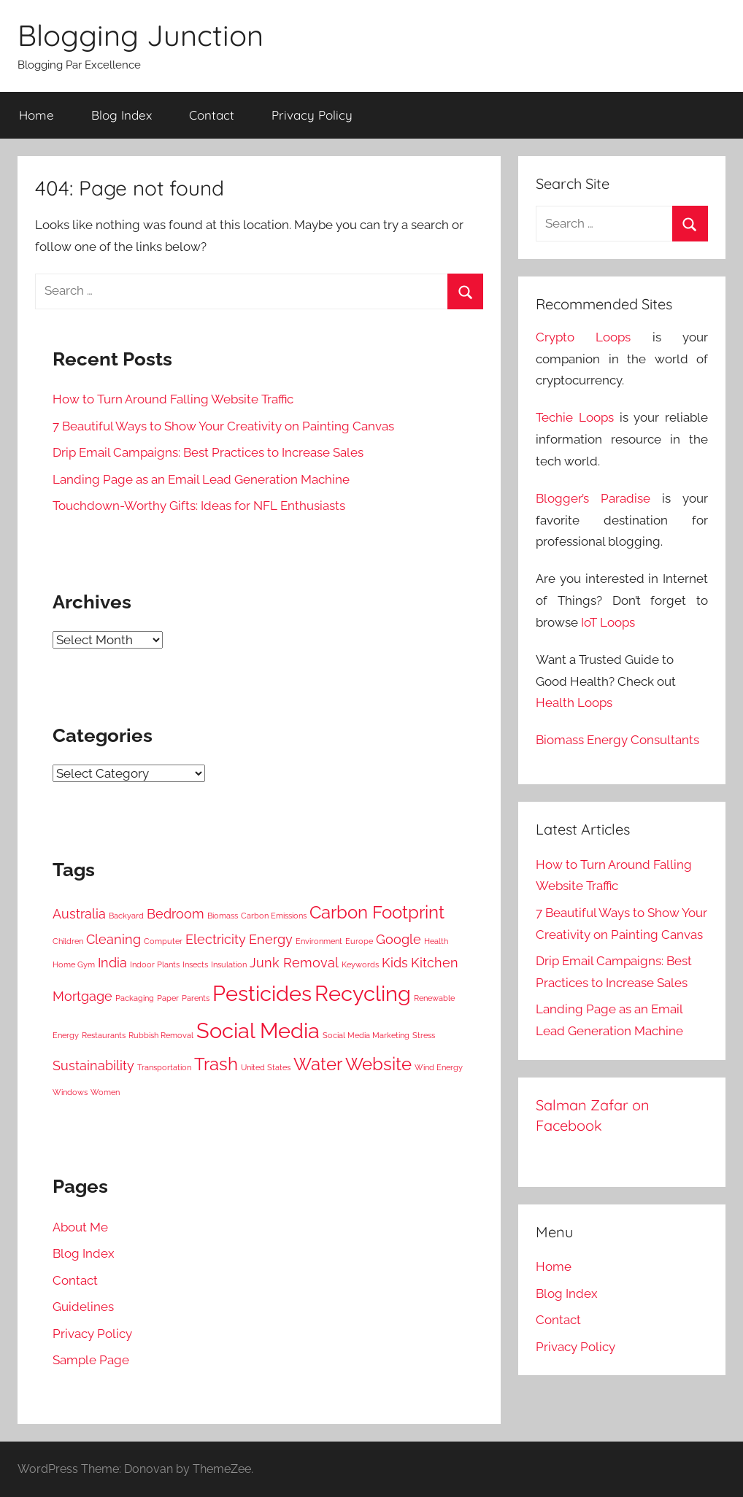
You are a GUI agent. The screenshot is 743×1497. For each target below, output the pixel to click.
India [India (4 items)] (112, 962)
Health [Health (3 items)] (436, 941)
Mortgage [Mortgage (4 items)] (82, 996)
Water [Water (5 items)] (317, 1064)
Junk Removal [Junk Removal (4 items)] (294, 962)
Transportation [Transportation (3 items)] (164, 1067)
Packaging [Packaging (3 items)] (134, 998)
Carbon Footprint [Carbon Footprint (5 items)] (376, 912)
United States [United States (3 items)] (265, 1067)
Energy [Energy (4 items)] (271, 939)
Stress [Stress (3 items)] (423, 1035)
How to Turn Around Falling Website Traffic (173, 399)
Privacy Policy (312, 115)
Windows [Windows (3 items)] (70, 1092)
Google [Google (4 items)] (398, 939)
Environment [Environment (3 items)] (319, 941)
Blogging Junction (140, 35)
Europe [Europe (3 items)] (359, 941)
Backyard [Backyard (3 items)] (126, 915)
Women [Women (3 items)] (105, 1092)
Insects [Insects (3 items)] (195, 964)
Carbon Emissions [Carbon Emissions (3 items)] (274, 915)
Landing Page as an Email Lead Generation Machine (201, 479)
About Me (80, 1227)
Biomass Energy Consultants (617, 739)
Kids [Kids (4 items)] (395, 962)
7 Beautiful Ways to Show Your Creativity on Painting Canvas (223, 426)
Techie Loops (575, 417)
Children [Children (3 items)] (68, 941)
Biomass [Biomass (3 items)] (222, 915)
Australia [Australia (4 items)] (79, 913)
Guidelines (83, 1306)
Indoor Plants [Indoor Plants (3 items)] (155, 964)
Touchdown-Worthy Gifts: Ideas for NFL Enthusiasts (199, 505)
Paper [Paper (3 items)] (168, 998)
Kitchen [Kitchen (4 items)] (434, 962)
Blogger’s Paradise (593, 498)
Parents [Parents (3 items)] (195, 998)
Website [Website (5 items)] (378, 1064)
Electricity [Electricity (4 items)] (215, 939)
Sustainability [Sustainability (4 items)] (93, 1065)
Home (36, 115)
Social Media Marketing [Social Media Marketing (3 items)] (366, 1035)
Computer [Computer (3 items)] (163, 941)
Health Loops (574, 702)
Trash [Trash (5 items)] (216, 1064)
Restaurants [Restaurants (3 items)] (104, 1035)
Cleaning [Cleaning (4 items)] (113, 939)
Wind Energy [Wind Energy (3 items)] (439, 1067)
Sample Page (91, 1360)
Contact (211, 115)
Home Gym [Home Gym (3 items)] (74, 964)
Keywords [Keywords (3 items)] (360, 964)
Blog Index (121, 115)
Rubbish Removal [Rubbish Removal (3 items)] (160, 1035)
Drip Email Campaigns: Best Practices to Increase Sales (208, 452)
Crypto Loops (583, 337)
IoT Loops (608, 622)
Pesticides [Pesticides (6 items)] (262, 993)
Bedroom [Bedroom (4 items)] (175, 913)
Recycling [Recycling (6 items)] (363, 993)
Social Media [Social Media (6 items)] (258, 1030)
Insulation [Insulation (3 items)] (229, 964)
